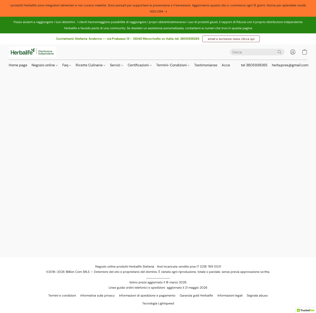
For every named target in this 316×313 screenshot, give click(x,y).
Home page (18, 65)
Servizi (116, 65)
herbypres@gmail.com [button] (290, 65)
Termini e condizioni (62, 295)
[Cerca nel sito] (279, 52)
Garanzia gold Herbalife (196, 295)
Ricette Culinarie (90, 65)
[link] (159, 11)
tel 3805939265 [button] (254, 65)
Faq (66, 65)
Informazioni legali (229, 295)
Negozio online (45, 65)
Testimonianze (205, 65)
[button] (231, 39)
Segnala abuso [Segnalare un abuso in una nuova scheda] (257, 295)
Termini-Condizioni (173, 65)
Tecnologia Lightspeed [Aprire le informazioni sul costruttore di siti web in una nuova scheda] (158, 303)
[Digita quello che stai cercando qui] (257, 52)
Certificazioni (140, 65)
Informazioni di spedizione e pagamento (147, 295)
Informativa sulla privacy (97, 295)
